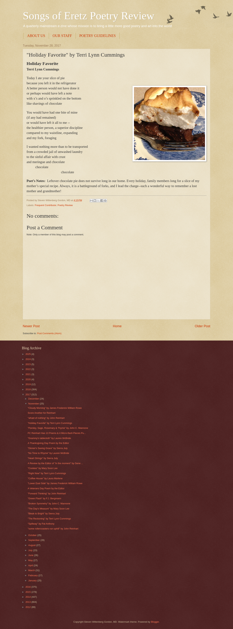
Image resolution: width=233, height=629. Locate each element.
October (32, 535)
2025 (28, 354)
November (34, 403)
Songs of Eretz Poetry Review (88, 16)
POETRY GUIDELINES (97, 36)
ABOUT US (36, 36)
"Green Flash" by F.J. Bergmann (44, 498)
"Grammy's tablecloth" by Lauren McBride (49, 438)
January (32, 580)
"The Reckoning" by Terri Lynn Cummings (49, 518)
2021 (28, 374)
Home (117, 326)
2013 (28, 602)
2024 (28, 359)
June (31, 555)
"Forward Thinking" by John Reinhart (47, 493)
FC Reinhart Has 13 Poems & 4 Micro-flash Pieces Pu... (57, 433)
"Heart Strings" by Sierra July (43, 458)
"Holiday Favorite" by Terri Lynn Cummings (50, 423)
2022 (28, 369)
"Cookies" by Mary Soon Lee (43, 468)
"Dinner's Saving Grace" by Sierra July (48, 448)
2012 (28, 607)
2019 (28, 384)
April (30, 565)
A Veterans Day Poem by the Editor (46, 488)
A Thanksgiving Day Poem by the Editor (48, 443)
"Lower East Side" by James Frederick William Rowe (55, 483)
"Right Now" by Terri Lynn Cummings (47, 473)
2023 (28, 364)
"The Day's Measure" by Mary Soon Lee (48, 508)
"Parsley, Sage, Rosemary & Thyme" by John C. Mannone (58, 428)
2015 (28, 592)
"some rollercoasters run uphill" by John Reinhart (53, 528)
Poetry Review (65, 205)
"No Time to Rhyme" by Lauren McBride (48, 453)
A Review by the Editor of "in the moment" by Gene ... (55, 463)
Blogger (155, 621)
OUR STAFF (62, 36)
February (33, 575)
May (30, 560)
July (30, 550)
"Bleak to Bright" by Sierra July (43, 513)
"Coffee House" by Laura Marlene (45, 478)
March (31, 570)
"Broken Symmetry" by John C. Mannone (49, 503)
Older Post (202, 326)
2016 (28, 587)
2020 (28, 379)
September (34, 540)
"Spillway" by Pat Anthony (41, 523)
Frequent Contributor (45, 205)
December (34, 398)
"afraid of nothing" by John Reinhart (46, 418)
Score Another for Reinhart (41, 413)
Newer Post (31, 326)
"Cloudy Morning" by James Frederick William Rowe (55, 408)
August (32, 545)
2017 (28, 394)
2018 (28, 389)
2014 (28, 597)
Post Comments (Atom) (49, 333)
